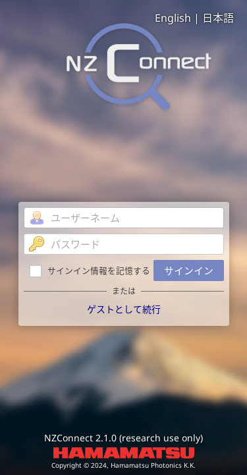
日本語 (218, 18)
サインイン (188, 270)
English (173, 18)
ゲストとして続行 (124, 309)
